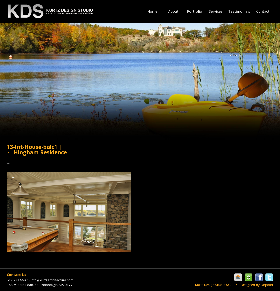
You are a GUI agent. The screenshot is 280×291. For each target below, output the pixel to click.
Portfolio (194, 11)
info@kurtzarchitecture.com (52, 280)
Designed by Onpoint (257, 284)
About (173, 11)
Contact (263, 11)
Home (152, 11)
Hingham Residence (37, 152)
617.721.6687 (19, 280)
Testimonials (239, 11)
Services (215, 11)
